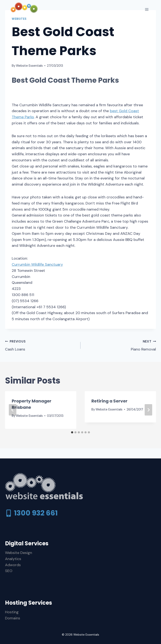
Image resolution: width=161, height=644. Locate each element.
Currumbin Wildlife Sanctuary (37, 264)
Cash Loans (41, 345)
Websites (19, 19)
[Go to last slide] (12, 410)
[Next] (148, 410)
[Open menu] (147, 9)
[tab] (72, 432)
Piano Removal (120, 345)
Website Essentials (29, 66)
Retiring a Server (109, 401)
